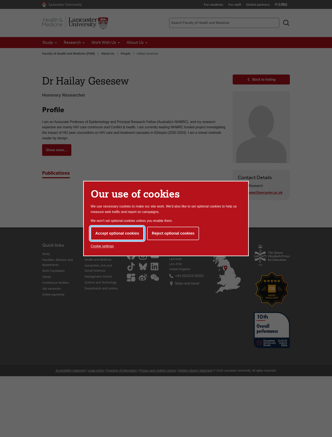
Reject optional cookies (173, 233)
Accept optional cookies (117, 233)
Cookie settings (102, 246)
